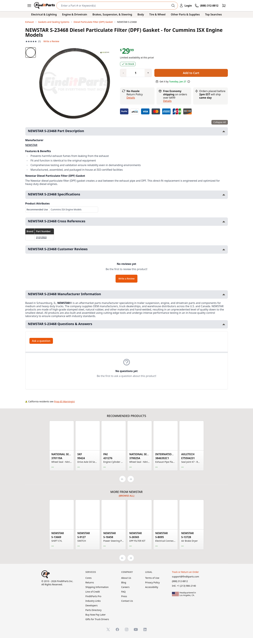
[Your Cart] (224, 6)
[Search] (114, 5)
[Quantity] (134, 73)
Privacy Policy (152, 582)
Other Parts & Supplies (185, 14)
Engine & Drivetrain (74, 14)
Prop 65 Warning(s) (64, 401)
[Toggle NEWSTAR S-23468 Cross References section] (223, 222)
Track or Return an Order (185, 572)
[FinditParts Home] (44, 5)
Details (131, 97)
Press (124, 596)
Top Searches (213, 14)
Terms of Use (152, 577)
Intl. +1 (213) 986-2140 (184, 585)
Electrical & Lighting (44, 14)
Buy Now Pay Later (95, 614)
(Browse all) (126, 495)
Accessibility (151, 587)
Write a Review (51, 41)
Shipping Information (97, 587)
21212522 (41, 237)
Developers (91, 605)
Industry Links (93, 600)
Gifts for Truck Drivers (97, 619)
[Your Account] (185, 6)
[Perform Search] (173, 6)
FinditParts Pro (93, 596)
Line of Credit (92, 591)
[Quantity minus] (123, 73)
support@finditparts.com (185, 576)
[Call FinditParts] (206, 6)
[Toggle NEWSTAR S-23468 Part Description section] (223, 131)
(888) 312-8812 (180, 581)
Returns (89, 582)
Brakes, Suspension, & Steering (112, 14)
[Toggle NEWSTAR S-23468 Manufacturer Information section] (223, 294)
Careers (125, 587)
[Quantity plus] (148, 73)
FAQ (123, 591)
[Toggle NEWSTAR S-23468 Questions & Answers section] (223, 324)
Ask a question (41, 341)
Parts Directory (93, 610)
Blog (123, 582)
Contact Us (127, 600)
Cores (88, 577)
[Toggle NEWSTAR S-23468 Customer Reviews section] (223, 249)
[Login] (185, 6)
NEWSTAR (31, 145)
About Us (126, 577)
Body (140, 14)
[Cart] (224, 6)
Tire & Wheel (157, 14)
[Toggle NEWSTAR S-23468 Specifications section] (223, 195)
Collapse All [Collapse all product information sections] (219, 122)
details (167, 101)
